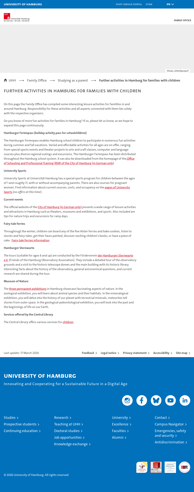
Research (61, 417)
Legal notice (108, 353)
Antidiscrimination (169, 442)
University (120, 417)
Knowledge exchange (71, 444)
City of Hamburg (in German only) (60, 207)
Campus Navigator (169, 424)
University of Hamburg (23, 4)
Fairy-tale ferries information (30, 240)
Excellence (120, 424)
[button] (169, 4)
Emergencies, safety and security (170, 433)
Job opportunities (68, 437)
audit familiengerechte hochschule (142, 467)
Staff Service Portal (129, 4)
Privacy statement (135, 353)
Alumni (118, 437)
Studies (10, 417)
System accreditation (184, 465)
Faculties (119, 430)
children (68, 322)
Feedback (88, 353)
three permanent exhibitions (27, 289)
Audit (154, 464)
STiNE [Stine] (149, 4)
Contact (161, 417)
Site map (181, 353)
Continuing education (21, 430)
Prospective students (20, 424)
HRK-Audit (168, 465)
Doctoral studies (67, 430)
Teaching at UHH (67, 424)
